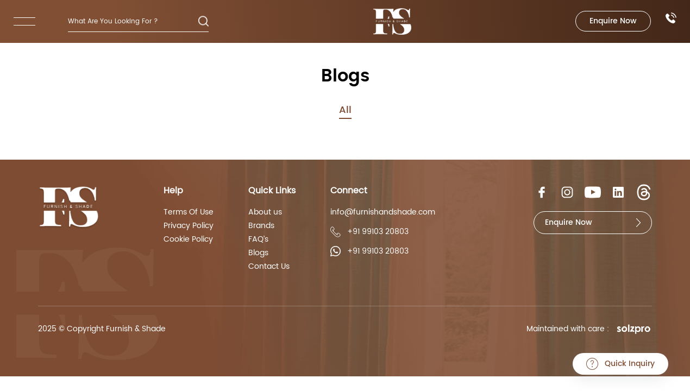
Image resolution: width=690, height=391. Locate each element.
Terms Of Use (189, 212)
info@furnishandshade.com (382, 212)
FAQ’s (258, 239)
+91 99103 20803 (369, 231)
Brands (261, 226)
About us (265, 212)
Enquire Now (613, 21)
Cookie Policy (188, 239)
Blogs (258, 253)
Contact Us (269, 266)
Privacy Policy (189, 226)
